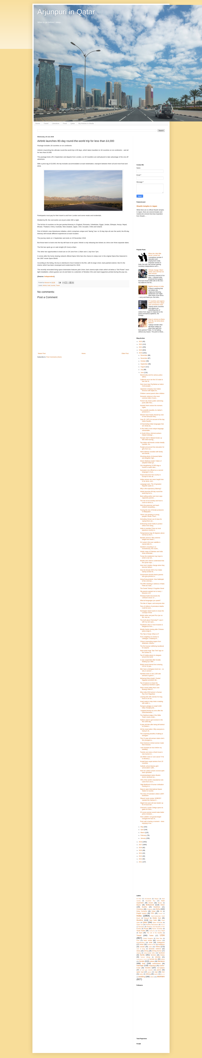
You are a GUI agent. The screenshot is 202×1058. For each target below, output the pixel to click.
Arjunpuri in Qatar (66, 12)
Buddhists (157, 907)
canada (142, 947)
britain (142, 944)
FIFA (152, 913)
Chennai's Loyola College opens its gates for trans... (151, 808)
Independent (49, 276)
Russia (146, 928)
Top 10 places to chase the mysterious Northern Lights (150, 684)
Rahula (163, 924)
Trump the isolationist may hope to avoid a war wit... (151, 557)
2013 (141, 856)
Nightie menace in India (156, 286)
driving (146, 951)
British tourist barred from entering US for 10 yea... (151, 665)
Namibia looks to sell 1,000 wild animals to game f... (150, 674)
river (163, 972)
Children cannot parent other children (152, 393)
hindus (162, 955)
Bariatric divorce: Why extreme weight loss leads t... (150, 538)
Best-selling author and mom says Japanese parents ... (151, 497)
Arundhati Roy (150, 900)
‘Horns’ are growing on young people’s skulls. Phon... (149, 515)
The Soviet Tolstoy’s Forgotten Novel (152, 588)
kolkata (151, 961)
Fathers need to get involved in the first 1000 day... (151, 720)
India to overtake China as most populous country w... (150, 529)
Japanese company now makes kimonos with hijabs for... (150, 389)
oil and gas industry (146, 970)
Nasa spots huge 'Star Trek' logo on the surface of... (151, 651)
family (142, 955)
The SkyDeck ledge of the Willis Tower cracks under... (150, 716)
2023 (141, 341)
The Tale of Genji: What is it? (149, 634)
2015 (141, 850)
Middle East (157, 918)
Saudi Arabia (141, 931)
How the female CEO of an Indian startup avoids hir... (151, 571)
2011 (141, 862)
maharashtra (156, 963)
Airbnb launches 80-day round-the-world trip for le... (151, 492)
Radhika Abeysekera (152, 924)
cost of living (141, 948)
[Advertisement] (151, 148)
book (138, 940)
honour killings (145, 957)
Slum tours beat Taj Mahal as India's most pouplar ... (152, 385)
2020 (141, 350)
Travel (46, 123)
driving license (156, 951)
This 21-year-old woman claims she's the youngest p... (152, 739)
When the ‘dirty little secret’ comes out (154, 254)
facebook (162, 953)
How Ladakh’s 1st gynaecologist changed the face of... (150, 817)
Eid (161, 911)
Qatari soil (140, 924)
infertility (157, 957)
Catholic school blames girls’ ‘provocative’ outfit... (149, 767)
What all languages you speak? (150, 600)
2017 (141, 845)
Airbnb (45, 285)
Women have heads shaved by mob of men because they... (152, 415)
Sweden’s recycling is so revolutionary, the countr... (149, 547)
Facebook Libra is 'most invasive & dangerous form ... (151, 625)
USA (162, 935)
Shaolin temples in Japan (147, 206)
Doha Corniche (142, 911)
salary (141, 974)
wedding (141, 977)
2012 (141, 859)
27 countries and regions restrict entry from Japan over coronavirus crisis (156, 302)
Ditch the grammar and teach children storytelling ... (149, 506)
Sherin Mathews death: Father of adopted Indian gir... (150, 462)
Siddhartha (152, 930)
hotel (48, 285)
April (142, 829)
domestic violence (155, 949)
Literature (55, 123)
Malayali (146, 918)
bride (150, 942)
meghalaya (152, 965)
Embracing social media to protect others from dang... (151, 524)
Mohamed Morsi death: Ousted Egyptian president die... (150, 679)
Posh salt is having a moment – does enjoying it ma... (152, 822)
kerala (141, 961)
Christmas (140, 909)
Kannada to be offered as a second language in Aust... (151, 471)
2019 (141, 353)
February (144, 835)
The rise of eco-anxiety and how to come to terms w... (151, 501)
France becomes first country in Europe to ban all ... (150, 475)
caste (150, 946)
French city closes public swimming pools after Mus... (151, 401)
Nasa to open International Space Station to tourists (151, 790)
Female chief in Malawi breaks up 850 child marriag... (151, 438)
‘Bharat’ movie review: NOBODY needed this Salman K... (150, 799)
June (142, 372)
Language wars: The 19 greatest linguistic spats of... (150, 485)
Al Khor (139, 898)
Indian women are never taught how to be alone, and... (152, 480)
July (142, 369)
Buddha (144, 907)
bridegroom (161, 942)
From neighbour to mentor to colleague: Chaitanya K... (149, 637)
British (163, 905)
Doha (158, 909)
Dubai (153, 911)
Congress (149, 909)
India (139, 915)
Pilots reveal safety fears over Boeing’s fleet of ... (149, 688)
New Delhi (153, 920)
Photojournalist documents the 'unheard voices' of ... (150, 596)
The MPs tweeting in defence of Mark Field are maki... (152, 584)
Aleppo (156, 898)
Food (65, 123)
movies (148, 968)
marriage (140, 965)
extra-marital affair (149, 953)
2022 (141, 344)
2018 (141, 842)
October (143, 361)
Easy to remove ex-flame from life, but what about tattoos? (156, 321)
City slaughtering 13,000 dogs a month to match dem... (150, 466)
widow (152, 976)
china (158, 947)
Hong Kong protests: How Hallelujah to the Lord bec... (152, 580)
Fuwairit (160, 913)
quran (149, 972)
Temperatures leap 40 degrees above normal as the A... (152, 534)
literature (161, 961)
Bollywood (150, 905)
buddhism (161, 944)
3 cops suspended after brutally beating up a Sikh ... (150, 660)
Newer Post (42, 353)
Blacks (139, 905)
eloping (139, 953)
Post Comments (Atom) (54, 357)
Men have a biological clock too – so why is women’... (152, 670)
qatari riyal (140, 972)
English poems (142, 913)
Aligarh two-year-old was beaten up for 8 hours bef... (151, 804)
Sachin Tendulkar (157, 928)
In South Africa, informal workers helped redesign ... (150, 434)
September (144, 364)
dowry (138, 951)
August (143, 367)
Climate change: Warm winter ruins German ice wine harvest (156, 271)
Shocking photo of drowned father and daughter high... (151, 457)
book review (148, 940)
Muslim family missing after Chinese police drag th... (152, 630)
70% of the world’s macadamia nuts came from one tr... (151, 780)
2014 (141, 853)
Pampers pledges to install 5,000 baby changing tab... (150, 707)
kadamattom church (142, 959)
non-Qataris (161, 968)
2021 (141, 347)
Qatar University (157, 922)
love (143, 963)
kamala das (153, 959)
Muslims (140, 920)
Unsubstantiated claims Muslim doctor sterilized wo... (150, 776)
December (144, 355)
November (144, 358)
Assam (151, 903)
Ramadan (141, 926)
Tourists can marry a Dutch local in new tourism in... (151, 753)
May (142, 827)
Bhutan (160, 903)
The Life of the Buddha (154, 932)
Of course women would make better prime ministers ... (152, 813)
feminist (153, 955)
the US (163, 974)
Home (37, 123)
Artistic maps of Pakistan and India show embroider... (151, 552)
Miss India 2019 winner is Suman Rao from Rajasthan (151, 693)
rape (156, 972)
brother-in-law (152, 944)
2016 (141, 847)
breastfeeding (140, 942)
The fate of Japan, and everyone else (152, 603)
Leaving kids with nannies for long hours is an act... (151, 697)
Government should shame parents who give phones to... (151, 575)
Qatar (73, 123)
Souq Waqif (161, 930)
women (161, 976)
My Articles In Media (86, 123)
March (143, 832)
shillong (148, 974)
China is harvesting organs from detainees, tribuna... (150, 642)
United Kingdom (148, 938)
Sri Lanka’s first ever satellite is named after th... (150, 543)
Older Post (125, 353)
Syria (140, 933)
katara (163, 959)
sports (156, 974)
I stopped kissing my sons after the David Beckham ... (151, 711)
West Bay (159, 938)
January (143, 838)
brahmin (159, 940)
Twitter (151, 935)
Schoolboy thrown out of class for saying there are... (151, 520)
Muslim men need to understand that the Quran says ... (152, 561)
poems (159, 970)
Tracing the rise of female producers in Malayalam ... (152, 511)
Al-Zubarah (148, 898)
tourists (53, 285)
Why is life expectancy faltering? (150, 488)
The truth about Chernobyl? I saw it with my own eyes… (151, 621)
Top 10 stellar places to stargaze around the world (150, 656)
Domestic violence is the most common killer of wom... (150, 397)
